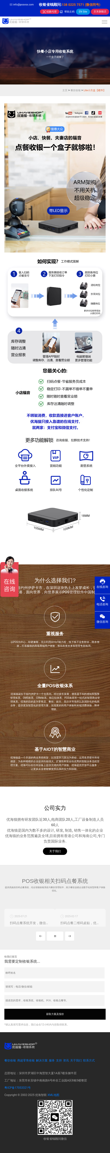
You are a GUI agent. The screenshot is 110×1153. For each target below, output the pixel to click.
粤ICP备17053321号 (17, 1087)
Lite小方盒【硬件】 (95, 90)
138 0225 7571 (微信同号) (81, 5)
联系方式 (89, 1060)
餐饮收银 (76, 90)
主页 (64, 90)
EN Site (83, 11)
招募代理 (49, 11)
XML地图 (53, 1095)
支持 (59, 1060)
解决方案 (42, 1060)
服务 (52, 1060)
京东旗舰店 (100, 11)
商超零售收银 (26, 1060)
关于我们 (55, 851)
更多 (55, 936)
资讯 (66, 1060)
